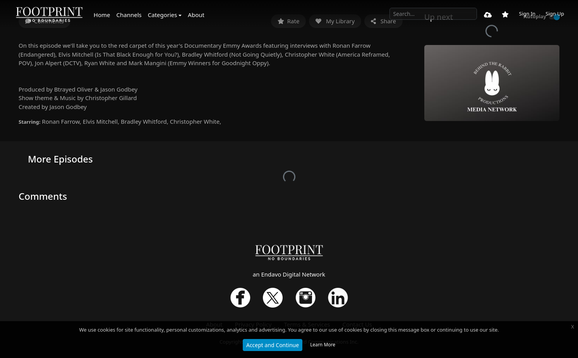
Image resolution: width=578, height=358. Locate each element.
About (196, 15)
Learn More (322, 344)
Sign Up (554, 13)
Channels (129, 15)
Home (102, 15)
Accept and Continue (272, 345)
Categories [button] (162, 15)
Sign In (527, 13)
